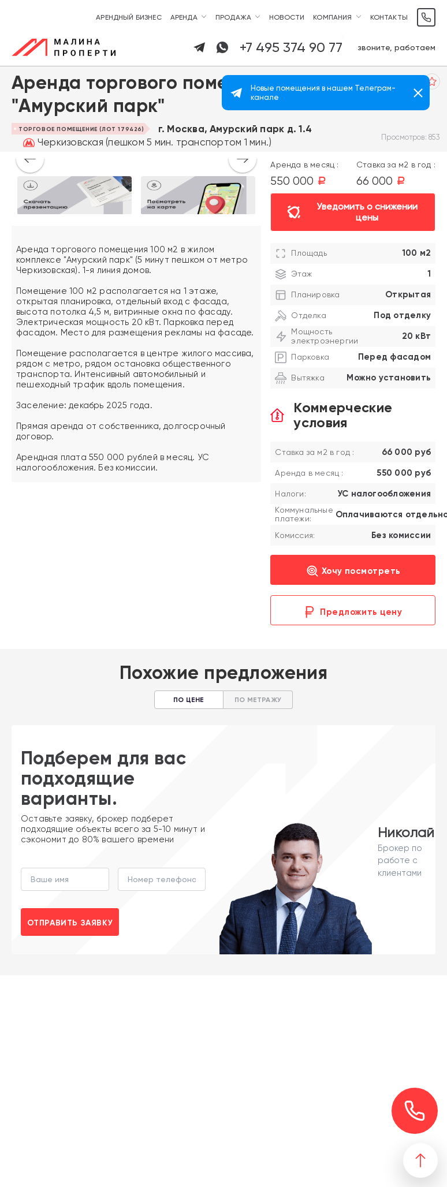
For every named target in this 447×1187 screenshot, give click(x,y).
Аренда (184, 17)
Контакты (389, 17)
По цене (188, 700)
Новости (286, 17)
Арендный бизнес (129, 17)
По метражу (257, 700)
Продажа (233, 17)
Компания (332, 17)
